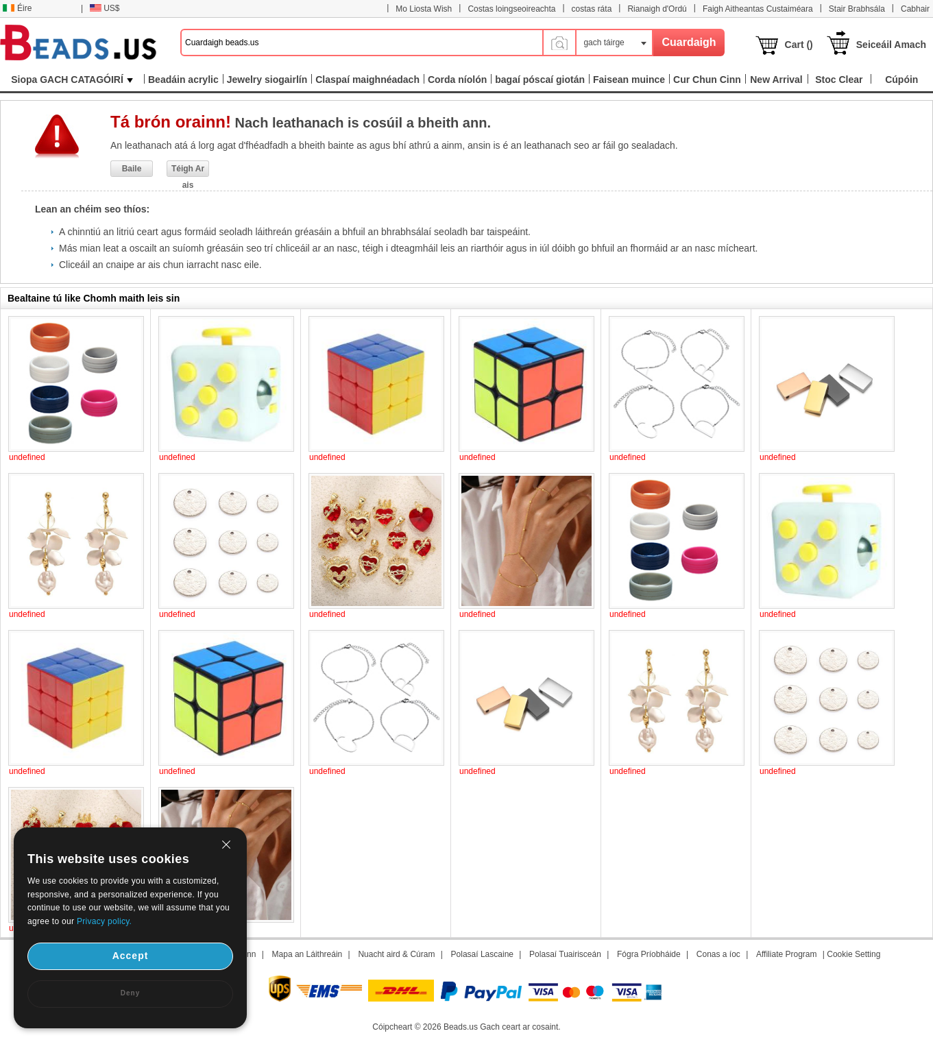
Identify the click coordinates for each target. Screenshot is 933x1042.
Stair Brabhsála (857, 9)
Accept (130, 955)
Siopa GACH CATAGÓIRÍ (72, 79)
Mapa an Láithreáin (307, 954)
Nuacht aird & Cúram (396, 954)
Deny (130, 993)
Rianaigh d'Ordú (656, 9)
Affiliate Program (786, 954)
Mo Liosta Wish (424, 9)
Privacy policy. (104, 921)
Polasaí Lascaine (482, 954)
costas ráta (592, 9)
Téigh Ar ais (187, 170)
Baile (132, 168)
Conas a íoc (718, 954)
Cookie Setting (853, 954)
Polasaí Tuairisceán (565, 954)
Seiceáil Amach (891, 44)
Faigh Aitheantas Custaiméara (758, 9)
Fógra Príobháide (649, 954)
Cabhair (915, 9)
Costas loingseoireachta (511, 9)
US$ (104, 8)
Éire (17, 8)
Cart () (799, 44)
